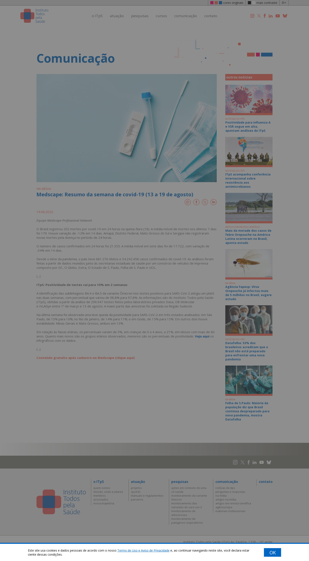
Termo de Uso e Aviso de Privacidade (143, 550)
